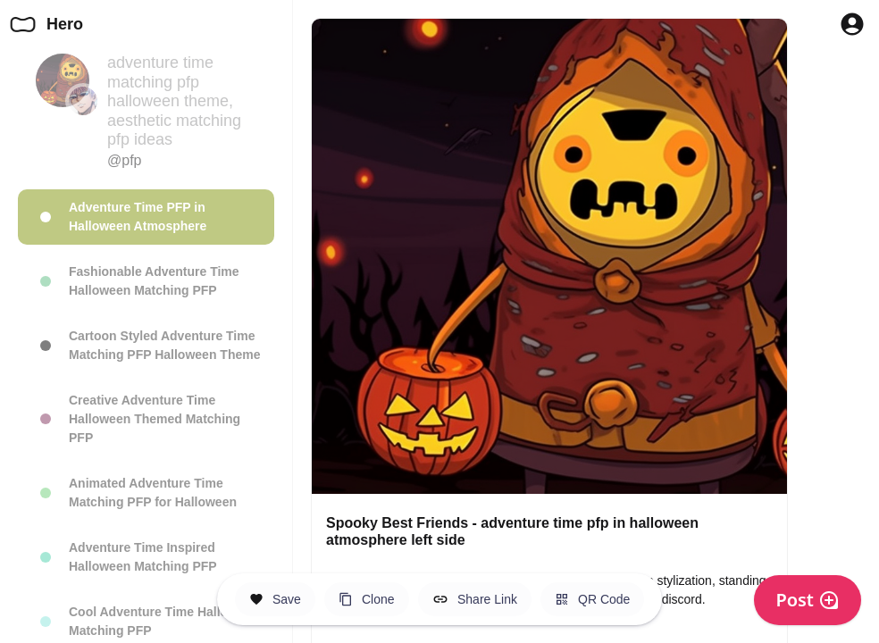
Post (807, 600)
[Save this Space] (275, 599)
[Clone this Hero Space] (366, 599)
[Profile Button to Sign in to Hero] (852, 24)
